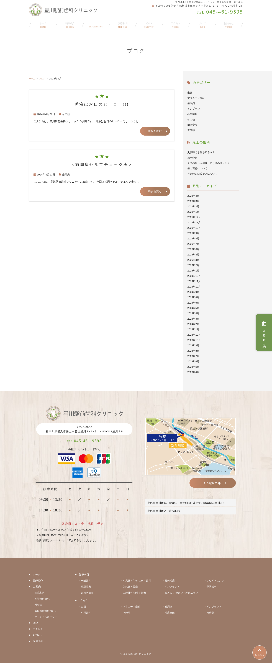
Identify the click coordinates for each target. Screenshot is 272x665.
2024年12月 (194, 275)
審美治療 (170, 582)
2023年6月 (193, 361)
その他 (66, 114)
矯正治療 (86, 588)
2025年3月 (193, 259)
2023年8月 (193, 350)
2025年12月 (194, 217)
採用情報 (38, 643)
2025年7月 (193, 243)
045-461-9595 (84, 442)
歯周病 (66, 174)
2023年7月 (193, 356)
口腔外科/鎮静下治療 (135, 594)
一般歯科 (86, 582)
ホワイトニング (216, 582)
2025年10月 (194, 227)
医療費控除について (47, 613)
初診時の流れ (43, 600)
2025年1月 (193, 270)
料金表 (39, 607)
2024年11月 (194, 281)
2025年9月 (193, 233)
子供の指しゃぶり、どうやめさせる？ (210, 162)
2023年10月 (194, 339)
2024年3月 (193, 318)
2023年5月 (193, 366)
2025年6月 (193, 249)
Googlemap (212, 483)
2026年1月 (193, 211)
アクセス (175, 23)
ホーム (43, 23)
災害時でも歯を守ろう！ (202, 152)
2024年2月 (193, 323)
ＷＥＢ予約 (264, 332)
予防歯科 (212, 588)
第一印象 (192, 157)
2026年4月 (193, 195)
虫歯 (190, 92)
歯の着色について (198, 168)
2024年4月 (193, 313)
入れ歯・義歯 (131, 588)
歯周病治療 (87, 594)
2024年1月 (193, 329)
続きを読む (154, 131)
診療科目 (122, 23)
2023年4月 (193, 372)
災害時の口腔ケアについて (203, 173)
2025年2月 (193, 265)
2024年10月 (194, 286)
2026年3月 (193, 201)
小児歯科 (192, 113)
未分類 (191, 129)
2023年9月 (193, 345)
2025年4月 (193, 254)
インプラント (195, 108)
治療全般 (192, 124)
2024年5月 (193, 307)
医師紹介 (69, 23)
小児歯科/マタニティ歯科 (138, 582)
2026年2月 (193, 206)
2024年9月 (193, 291)
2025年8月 (193, 238)
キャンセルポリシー (47, 619)
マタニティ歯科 (196, 97)
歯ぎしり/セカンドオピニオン (182, 594)
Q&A (149, 23)
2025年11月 (194, 222)
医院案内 (40, 594)
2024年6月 (193, 302)
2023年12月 (194, 334)
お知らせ (228, 23)
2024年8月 (193, 297)
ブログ (202, 23)
